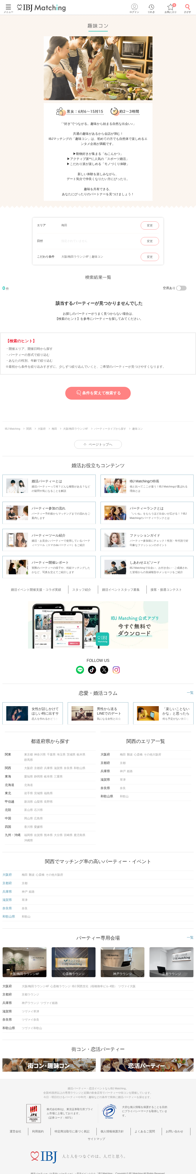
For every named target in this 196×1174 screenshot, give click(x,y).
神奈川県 (40, 752)
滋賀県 (58, 766)
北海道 (28, 783)
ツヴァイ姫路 (49, 1000)
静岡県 (38, 774)
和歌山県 (79, 766)
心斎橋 (138, 752)
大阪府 (28, 766)
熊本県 (48, 833)
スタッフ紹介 (86, 588)
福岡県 (28, 833)
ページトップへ (100, 444)
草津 (123, 777)
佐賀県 (38, 833)
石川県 (38, 808)
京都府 (38, 766)
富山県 (28, 808)
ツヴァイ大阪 (127, 984)
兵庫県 (48, 766)
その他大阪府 (152, 752)
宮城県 (38, 791)
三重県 (58, 774)
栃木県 (81, 752)
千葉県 (51, 752)
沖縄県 (28, 838)
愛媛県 (38, 824)
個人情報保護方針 (99, 1128)
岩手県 (28, 791)
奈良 (123, 786)
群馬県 (28, 757)
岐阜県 (48, 774)
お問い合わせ (153, 1128)
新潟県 (28, 799)
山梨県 (38, 799)
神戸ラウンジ (30, 1000)
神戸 (123, 769)
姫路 (130, 769)
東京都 (28, 752)
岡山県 (28, 816)
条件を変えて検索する (98, 392)
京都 (123, 761)
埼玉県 (61, 752)
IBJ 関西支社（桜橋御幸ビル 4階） (94, 984)
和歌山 (124, 794)
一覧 (190, 690)
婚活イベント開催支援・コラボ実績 (46, 588)
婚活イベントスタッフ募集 (119, 588)
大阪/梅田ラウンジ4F (35, 984)
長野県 (48, 799)
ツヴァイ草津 (30, 1009)
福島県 (48, 791)
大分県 (58, 833)
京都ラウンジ (30, 992)
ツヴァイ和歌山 (32, 1026)
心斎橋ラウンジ (60, 984)
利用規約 (33, 1128)
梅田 (123, 752)
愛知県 (28, 774)
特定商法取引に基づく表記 (63, 1128)
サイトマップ (177, 1128)
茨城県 (71, 752)
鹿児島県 (79, 833)
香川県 (28, 824)
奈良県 (68, 766)
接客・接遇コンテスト (159, 588)
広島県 (38, 816)
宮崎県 (68, 833)
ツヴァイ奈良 (30, 1017)
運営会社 (15, 1128)
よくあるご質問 (128, 1128)
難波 (130, 752)
